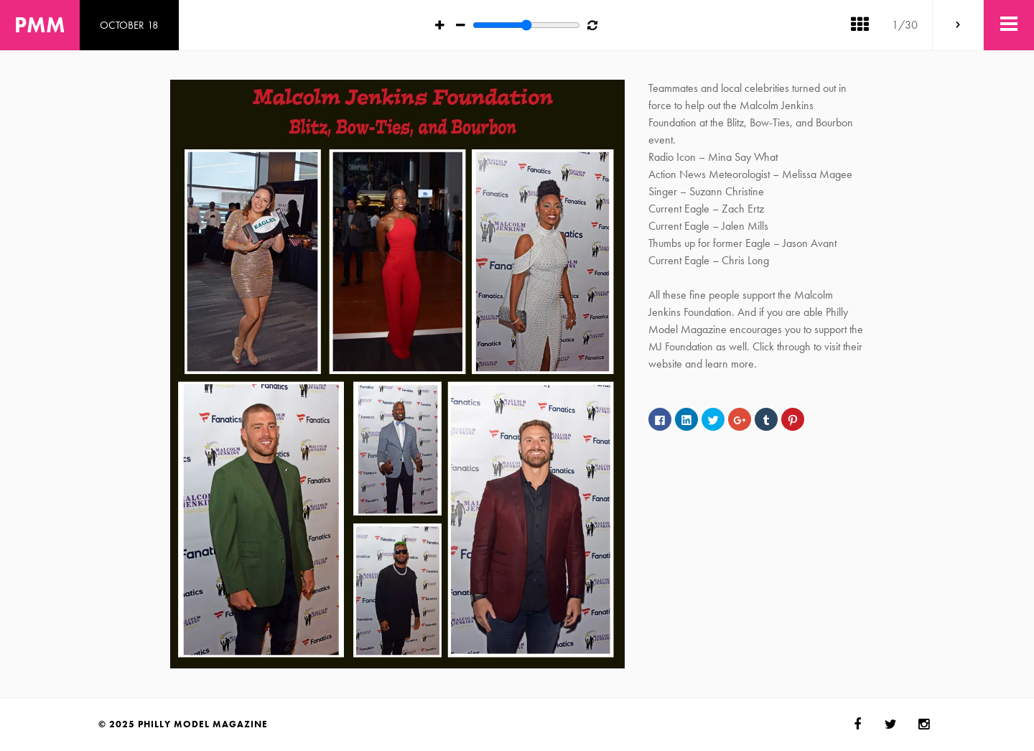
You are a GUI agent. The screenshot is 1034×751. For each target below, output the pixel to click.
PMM (39, 25)
